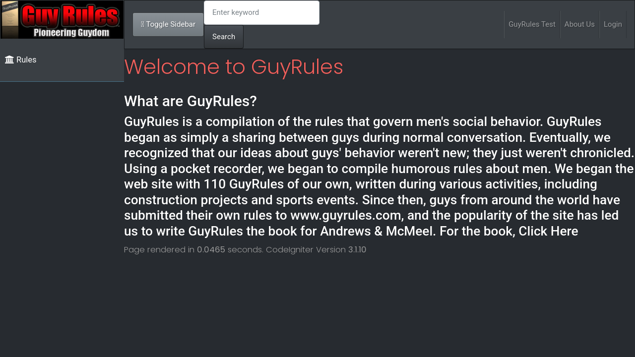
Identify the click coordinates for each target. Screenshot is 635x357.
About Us (580, 24)
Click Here (548, 231)
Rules (21, 59)
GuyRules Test (532, 24)
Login (613, 24)
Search (223, 36)
